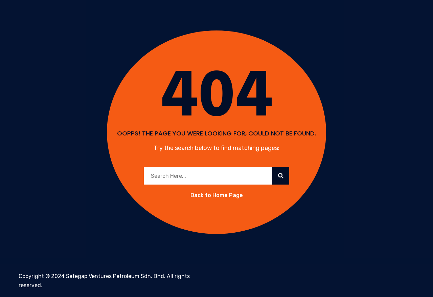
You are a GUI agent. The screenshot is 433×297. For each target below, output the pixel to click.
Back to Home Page (216, 195)
